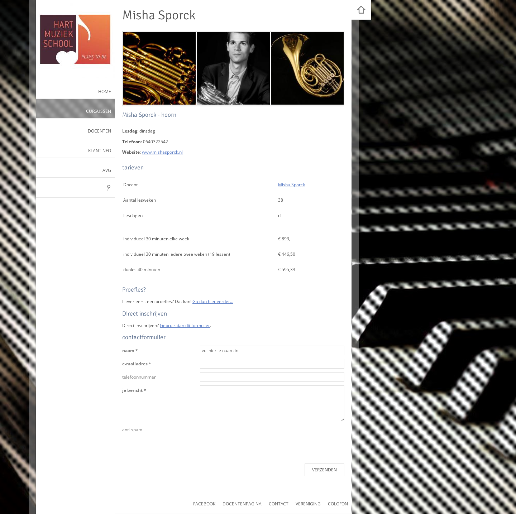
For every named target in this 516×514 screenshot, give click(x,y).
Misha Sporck (291, 185)
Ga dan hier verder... (212, 301)
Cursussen (98, 111)
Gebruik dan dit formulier (185, 325)
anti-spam (132, 430)
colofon (338, 504)
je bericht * (134, 390)
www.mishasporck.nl (162, 152)
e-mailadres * (136, 364)
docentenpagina (242, 504)
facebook (204, 504)
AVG (106, 170)
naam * (130, 350)
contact (278, 504)
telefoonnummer (139, 377)
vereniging (308, 504)
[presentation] (254, 439)
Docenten (99, 131)
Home (104, 91)
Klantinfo (99, 151)
